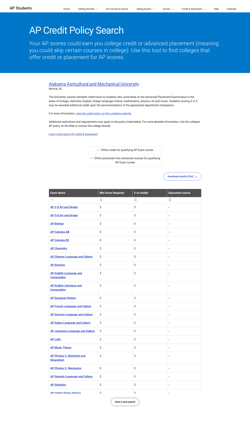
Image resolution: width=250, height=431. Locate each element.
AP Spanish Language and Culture (71, 376)
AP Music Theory (60, 347)
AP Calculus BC (59, 240)
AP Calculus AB (59, 232)
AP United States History (65, 393)
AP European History (63, 298)
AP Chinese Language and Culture (71, 256)
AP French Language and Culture (70, 306)
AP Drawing (57, 265)
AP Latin (55, 339)
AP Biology (57, 223)
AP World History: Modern (66, 401)
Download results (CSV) (182, 176)
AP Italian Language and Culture (70, 322)
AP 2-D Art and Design (64, 207)
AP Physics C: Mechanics (65, 368)
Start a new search (125, 414)
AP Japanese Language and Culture (72, 331)
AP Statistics (58, 384)
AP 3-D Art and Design (64, 215)
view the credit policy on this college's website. (104, 113)
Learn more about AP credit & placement (73, 134)
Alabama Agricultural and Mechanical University (94, 84)
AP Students (21, 8)
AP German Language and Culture (71, 314)
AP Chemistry (58, 248)
